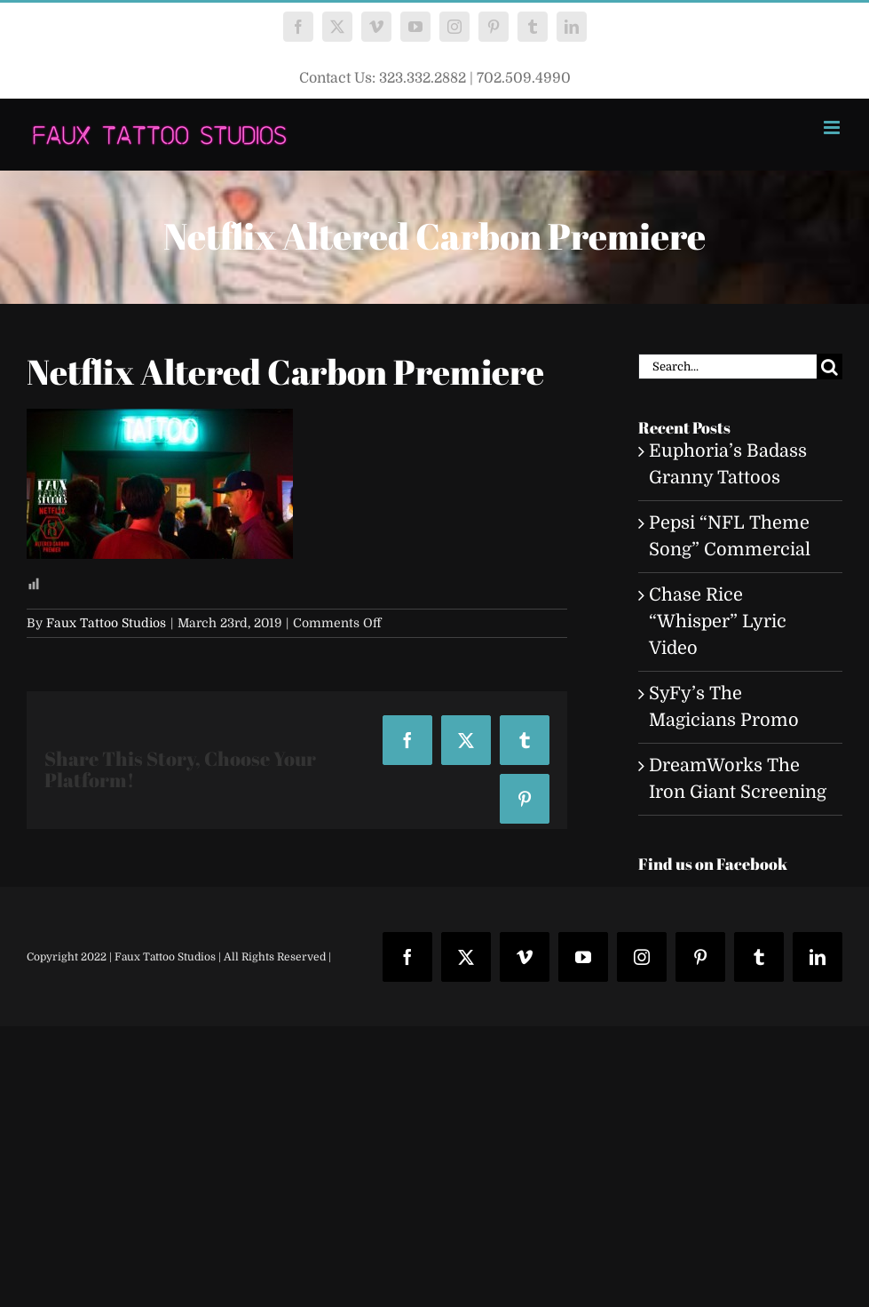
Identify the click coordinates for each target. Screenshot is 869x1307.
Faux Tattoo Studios (106, 623)
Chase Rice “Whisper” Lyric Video (717, 621)
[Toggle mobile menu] (833, 127)
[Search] (829, 366)
